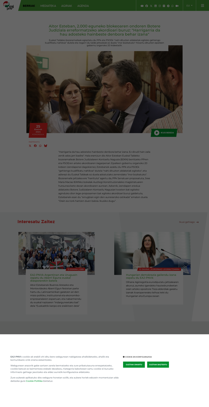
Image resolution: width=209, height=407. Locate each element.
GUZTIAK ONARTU (134, 364)
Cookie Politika (34, 381)
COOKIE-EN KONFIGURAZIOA (137, 357)
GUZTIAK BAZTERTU (158, 364)
